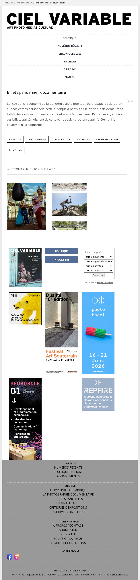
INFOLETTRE (61, 259)
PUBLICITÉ (68, 534)
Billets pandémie (22, 2)
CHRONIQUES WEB (70, 53)
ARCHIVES (70, 61)
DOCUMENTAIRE (37, 139)
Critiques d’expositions (68, 508)
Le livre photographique (68, 490)
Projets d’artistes (68, 499)
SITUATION (15, 149)
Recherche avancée (105, 282)
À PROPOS (70, 69)
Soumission (68, 530)
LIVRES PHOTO (61, 139)
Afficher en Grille (128, 101)
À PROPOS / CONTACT (68, 526)
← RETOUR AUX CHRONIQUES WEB (31, 168)
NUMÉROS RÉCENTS (70, 46)
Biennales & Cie (68, 503)
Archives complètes (68, 512)
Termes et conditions (68, 543)
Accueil (8, 2)
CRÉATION (15, 139)
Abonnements (68, 476)
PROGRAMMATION (107, 139)
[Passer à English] (70, 77)
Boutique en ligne (68, 472)
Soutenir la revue (68, 539)
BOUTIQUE (69, 38)
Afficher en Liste (132, 101)
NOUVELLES (83, 139)
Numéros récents (68, 467)
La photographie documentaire (68, 494)
